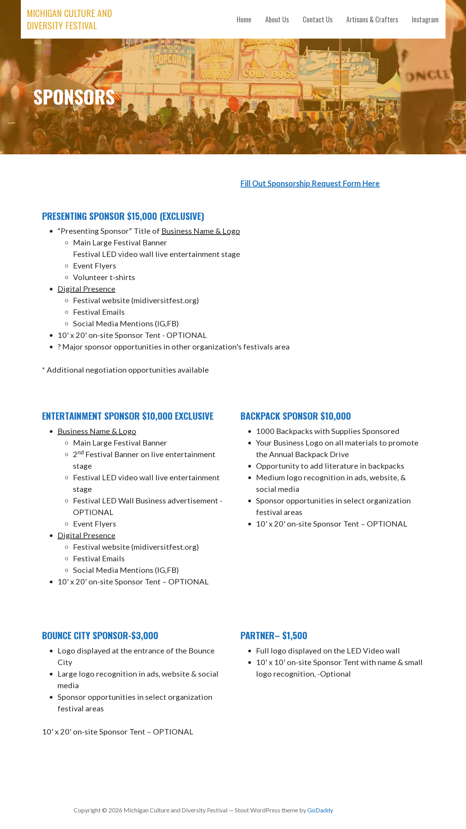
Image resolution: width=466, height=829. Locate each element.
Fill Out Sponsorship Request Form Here (310, 183)
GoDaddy (320, 810)
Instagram (425, 19)
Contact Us (317, 19)
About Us (277, 19)
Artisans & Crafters (372, 19)
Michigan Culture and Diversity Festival (69, 19)
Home (244, 19)
